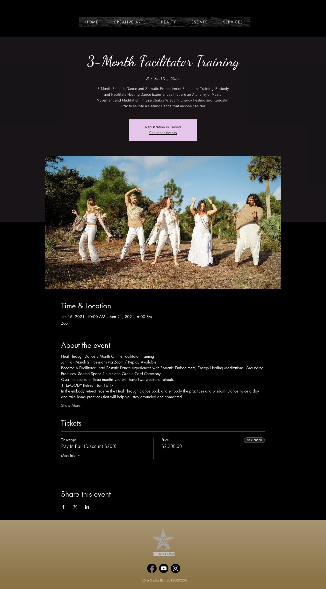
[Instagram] (175, 568)
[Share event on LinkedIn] (87, 507)
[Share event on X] (75, 507)
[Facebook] (152, 568)
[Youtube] (163, 568)
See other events (163, 133)
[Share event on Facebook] (63, 507)
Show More (70, 405)
